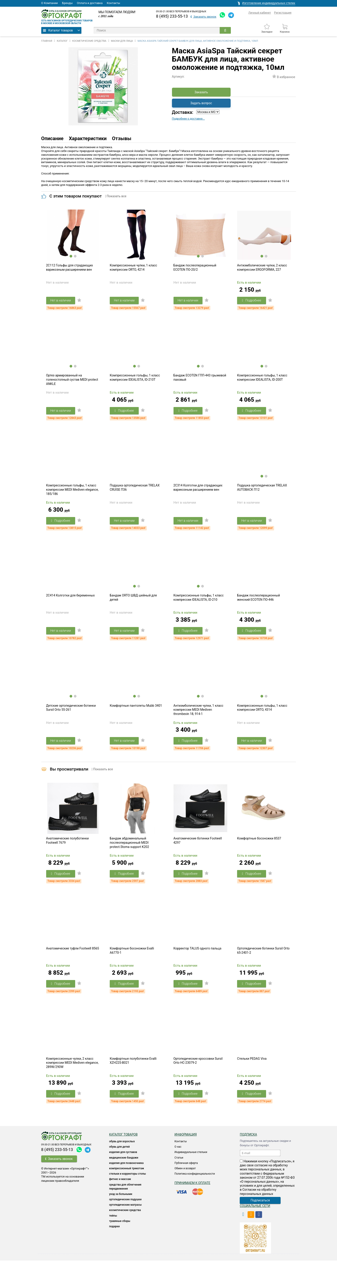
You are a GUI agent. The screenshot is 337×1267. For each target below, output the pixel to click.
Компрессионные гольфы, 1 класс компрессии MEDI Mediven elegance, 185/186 (72, 492)
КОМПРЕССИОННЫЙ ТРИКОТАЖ (126, 1174)
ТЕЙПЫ (113, 1222)
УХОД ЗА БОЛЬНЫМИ (120, 1200)
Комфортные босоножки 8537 (259, 843)
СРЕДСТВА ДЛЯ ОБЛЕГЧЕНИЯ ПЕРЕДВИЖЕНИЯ (125, 1193)
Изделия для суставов (123, 1158)
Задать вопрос (201, 103)
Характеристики (88, 138)
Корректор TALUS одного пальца (197, 954)
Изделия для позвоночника (126, 1169)
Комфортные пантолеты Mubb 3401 (136, 709)
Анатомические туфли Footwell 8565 (72, 954)
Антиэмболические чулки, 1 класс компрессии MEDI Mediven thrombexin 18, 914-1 (198, 714)
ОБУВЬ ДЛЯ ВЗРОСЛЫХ (122, 1147)
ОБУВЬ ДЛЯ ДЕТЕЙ (119, 1153)
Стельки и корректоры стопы (127, 1180)
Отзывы (121, 138)
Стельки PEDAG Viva (252, 1065)
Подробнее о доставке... (188, 118)
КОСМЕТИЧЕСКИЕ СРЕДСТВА (125, 1216)
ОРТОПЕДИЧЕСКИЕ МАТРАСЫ (125, 1211)
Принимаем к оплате (192, 1189)
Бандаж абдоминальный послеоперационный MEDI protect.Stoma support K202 (129, 847)
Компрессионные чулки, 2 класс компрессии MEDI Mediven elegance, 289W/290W (72, 1069)
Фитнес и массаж (120, 1185)
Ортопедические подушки (125, 1205)
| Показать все (115, 196)
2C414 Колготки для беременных (70, 598)
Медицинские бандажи (123, 1164)
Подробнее (252, 301)
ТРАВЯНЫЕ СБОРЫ (119, 1227)
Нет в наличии (61, 301)
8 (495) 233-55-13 (172, 16)
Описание (52, 138)
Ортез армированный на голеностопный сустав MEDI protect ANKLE (72, 381)
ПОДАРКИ (114, 1232)
